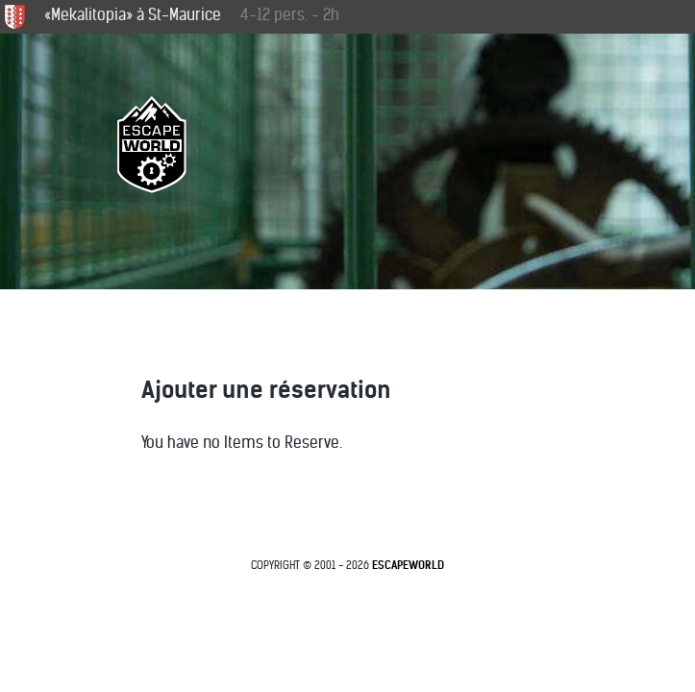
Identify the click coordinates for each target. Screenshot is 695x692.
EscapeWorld (408, 565)
